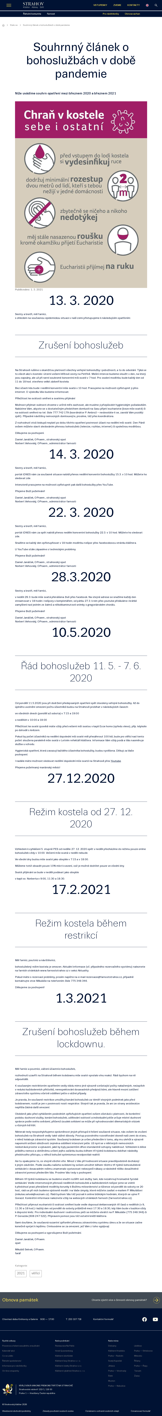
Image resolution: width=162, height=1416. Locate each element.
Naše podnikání (62, 1341)
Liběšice (138, 1346)
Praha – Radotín (115, 1356)
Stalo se (14, 25)
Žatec (137, 1376)
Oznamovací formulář (141, 1411)
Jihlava (111, 1366)
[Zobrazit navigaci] (8, 5)
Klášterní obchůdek (64, 1356)
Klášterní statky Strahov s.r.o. (68, 1366)
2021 (21, 1273)
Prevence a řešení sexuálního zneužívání (21, 1346)
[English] (147, 5)
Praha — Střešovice (143, 1351)
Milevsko (138, 1356)
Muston (111, 1381)
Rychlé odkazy (8, 1341)
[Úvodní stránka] (33, 5)
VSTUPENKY (100, 5)
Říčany (137, 1361)
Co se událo (7, 1356)
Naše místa (113, 1341)
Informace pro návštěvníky (14, 1366)
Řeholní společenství (11, 1361)
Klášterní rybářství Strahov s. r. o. (70, 1371)
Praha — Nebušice (116, 1386)
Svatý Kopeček (115, 1361)
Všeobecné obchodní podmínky (16, 1411)
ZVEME (117, 5)
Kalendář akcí (8, 1351)
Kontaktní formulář (103, 1319)
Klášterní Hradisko (116, 1351)
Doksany (112, 1346)
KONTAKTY (133, 5)
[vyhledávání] (156, 5)
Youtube (116, 761)
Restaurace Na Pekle (64, 1346)
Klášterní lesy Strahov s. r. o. (68, 1361)
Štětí (110, 1376)
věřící (36, 1273)
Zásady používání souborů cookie (58, 1411)
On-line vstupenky (10, 1371)
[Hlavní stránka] (3, 25)
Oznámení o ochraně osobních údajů (102, 1411)
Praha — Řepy (140, 1366)
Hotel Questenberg (64, 1351)
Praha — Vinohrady (117, 1371)
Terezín (137, 1371)
